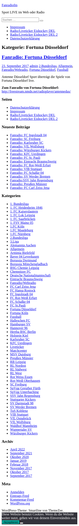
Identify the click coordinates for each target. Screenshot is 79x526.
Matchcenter (18, 350)
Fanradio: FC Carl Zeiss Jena (30, 188)
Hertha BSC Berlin (23, 332)
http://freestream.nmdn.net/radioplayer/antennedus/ (36, 91)
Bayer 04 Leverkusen (24, 256)
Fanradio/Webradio (15, 69)
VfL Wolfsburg (20, 422)
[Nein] (21, 523)
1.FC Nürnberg (20, 234)
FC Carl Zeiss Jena (23, 286)
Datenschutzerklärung (25, 38)
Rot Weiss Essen (21, 377)
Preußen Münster (21, 358)
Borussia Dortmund (23, 260)
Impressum (17, 27)
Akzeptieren (10, 522)
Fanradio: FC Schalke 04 (27, 172)
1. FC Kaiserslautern (24, 211)
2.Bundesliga (47, 66)
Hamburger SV (20, 324)
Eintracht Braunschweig (26, 279)
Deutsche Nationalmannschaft (30, 275)
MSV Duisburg (20, 354)
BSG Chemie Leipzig (24, 268)
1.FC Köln (17, 226)
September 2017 (21, 476)
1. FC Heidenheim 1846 (26, 207)
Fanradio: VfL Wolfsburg (27, 146)
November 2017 (21, 468)
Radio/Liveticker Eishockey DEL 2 (34, 34)
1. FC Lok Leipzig (22, 215)
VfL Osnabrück (20, 418)
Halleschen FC (20, 320)
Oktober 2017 (19, 472)
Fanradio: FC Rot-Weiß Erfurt (30, 165)
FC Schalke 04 (20, 301)
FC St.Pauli (18, 305)
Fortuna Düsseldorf (42, 69)
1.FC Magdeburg (21, 230)
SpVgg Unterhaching (24, 392)
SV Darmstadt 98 (21, 403)
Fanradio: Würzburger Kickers (30, 150)
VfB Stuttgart (19, 414)
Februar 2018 (19, 464)
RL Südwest (18, 369)
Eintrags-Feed (19, 496)
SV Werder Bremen (23, 407)
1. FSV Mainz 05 (21, 222)
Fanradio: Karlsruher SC (26, 142)
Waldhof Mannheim (23, 426)
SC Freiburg (18, 384)
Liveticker (17, 347)
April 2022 (17, 449)
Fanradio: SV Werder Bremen (30, 176)
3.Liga (14, 241)
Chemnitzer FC (20, 271)
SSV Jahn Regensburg (25, 395)
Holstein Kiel (19, 335)
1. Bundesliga (19, 204)
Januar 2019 (18, 460)
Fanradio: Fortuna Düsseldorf (34, 57)
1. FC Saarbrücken (22, 219)
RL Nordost (18, 365)
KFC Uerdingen (21, 343)
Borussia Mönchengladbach (29, 264)
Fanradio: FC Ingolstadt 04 (28, 135)
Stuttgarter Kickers (23, 399)
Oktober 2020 (19, 457)
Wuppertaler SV (21, 429)
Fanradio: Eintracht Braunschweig (33, 161)
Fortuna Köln (19, 313)
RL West (16, 373)
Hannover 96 (19, 328)
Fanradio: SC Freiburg (25, 139)
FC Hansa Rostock (22, 290)
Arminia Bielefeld (22, 253)
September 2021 (21, 453)
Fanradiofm (9, 5)
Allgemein (65, 66)
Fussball (62, 69)
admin (33, 66)
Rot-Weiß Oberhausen (25, 380)
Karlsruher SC (19, 339)
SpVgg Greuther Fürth (25, 388)
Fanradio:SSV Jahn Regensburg (31, 180)
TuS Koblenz (19, 411)
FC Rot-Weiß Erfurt (23, 298)
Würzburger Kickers (24, 433)
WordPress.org (20, 503)
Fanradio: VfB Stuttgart (26, 169)
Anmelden (17, 492)
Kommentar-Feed (22, 499)
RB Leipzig (18, 362)
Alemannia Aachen (23, 245)
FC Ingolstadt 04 (21, 294)
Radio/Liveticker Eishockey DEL (32, 31)
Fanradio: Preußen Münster (28, 184)
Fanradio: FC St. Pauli (25, 157)
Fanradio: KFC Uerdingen (28, 154)
